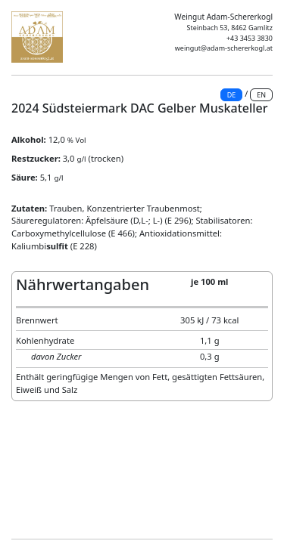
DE (231, 95)
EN (261, 95)
